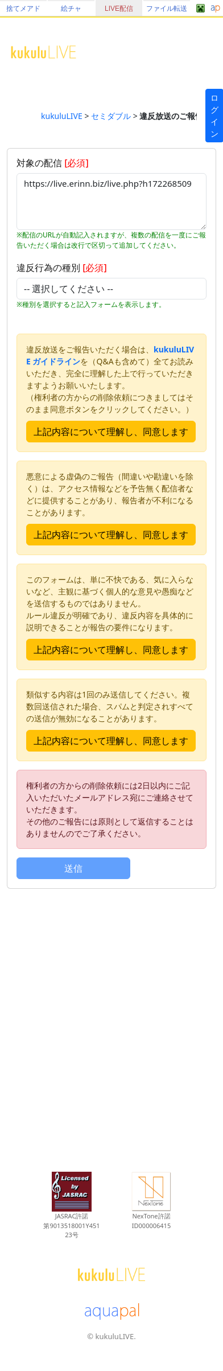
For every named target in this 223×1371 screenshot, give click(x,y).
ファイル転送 (166, 9)
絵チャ (71, 9)
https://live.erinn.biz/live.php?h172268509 (111, 201)
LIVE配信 (119, 9)
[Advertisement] (108, 1024)
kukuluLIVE (61, 115)
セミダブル (111, 115)
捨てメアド (23, 9)
